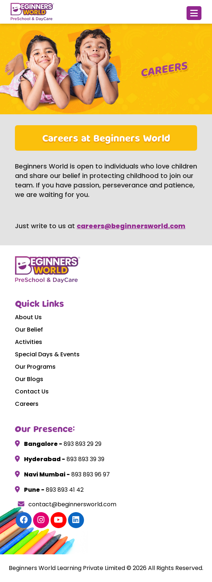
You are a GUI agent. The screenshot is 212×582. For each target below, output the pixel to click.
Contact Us (32, 391)
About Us (28, 317)
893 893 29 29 (81, 444)
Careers (27, 404)
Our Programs (35, 367)
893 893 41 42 (64, 490)
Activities (28, 342)
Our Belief (29, 329)
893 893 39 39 (84, 459)
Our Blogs (29, 379)
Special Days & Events (47, 354)
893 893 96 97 (90, 474)
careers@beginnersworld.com (131, 225)
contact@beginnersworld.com (67, 504)
